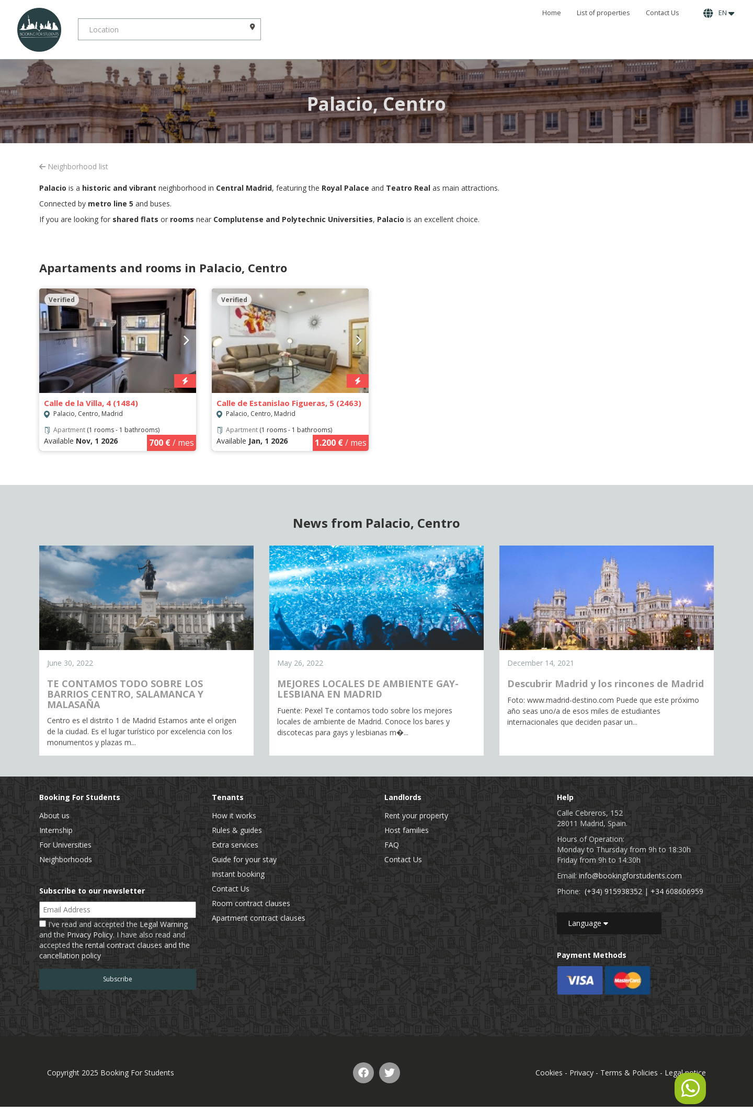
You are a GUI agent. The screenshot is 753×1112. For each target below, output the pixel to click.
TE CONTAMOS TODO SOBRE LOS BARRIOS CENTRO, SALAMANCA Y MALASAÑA (125, 694)
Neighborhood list (73, 166)
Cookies (549, 1073)
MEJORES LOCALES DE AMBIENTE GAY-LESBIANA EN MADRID (368, 688)
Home (551, 12)
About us (54, 815)
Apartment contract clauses (258, 918)
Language (588, 923)
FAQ (391, 845)
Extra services (235, 845)
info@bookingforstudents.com (630, 876)
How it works (234, 815)
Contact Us (662, 12)
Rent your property (416, 815)
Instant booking (238, 874)
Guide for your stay (244, 859)
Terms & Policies (629, 1073)
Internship (56, 830)
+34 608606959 (677, 891)
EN (718, 13)
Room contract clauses (251, 903)
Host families (406, 830)
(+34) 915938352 (613, 891)
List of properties (603, 12)
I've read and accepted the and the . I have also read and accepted (114, 939)
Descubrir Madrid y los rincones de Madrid (605, 683)
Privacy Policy (90, 935)
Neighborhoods (65, 859)
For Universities (65, 845)
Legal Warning (164, 924)
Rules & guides (237, 830)
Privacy (581, 1073)
